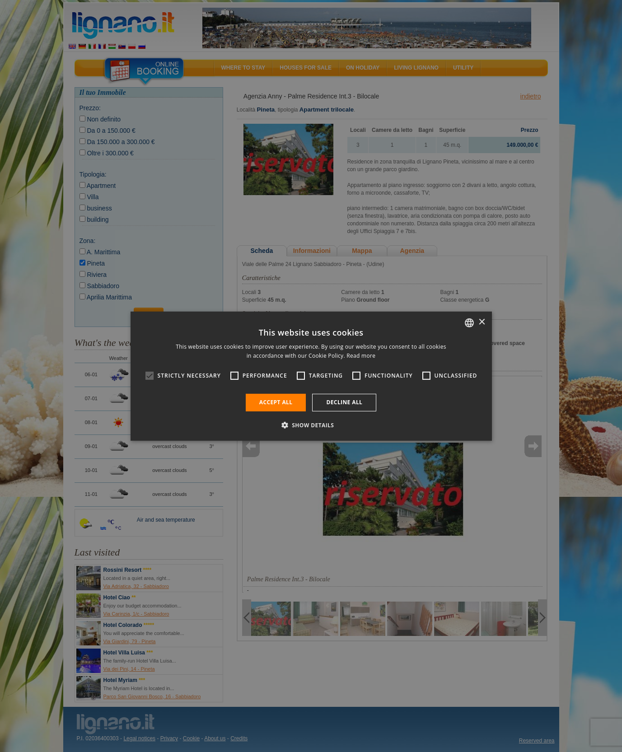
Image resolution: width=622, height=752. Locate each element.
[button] (311, 425)
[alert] (311, 376)
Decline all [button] (344, 402)
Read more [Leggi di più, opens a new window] (360, 356)
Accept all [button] (276, 402)
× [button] (481, 322)
